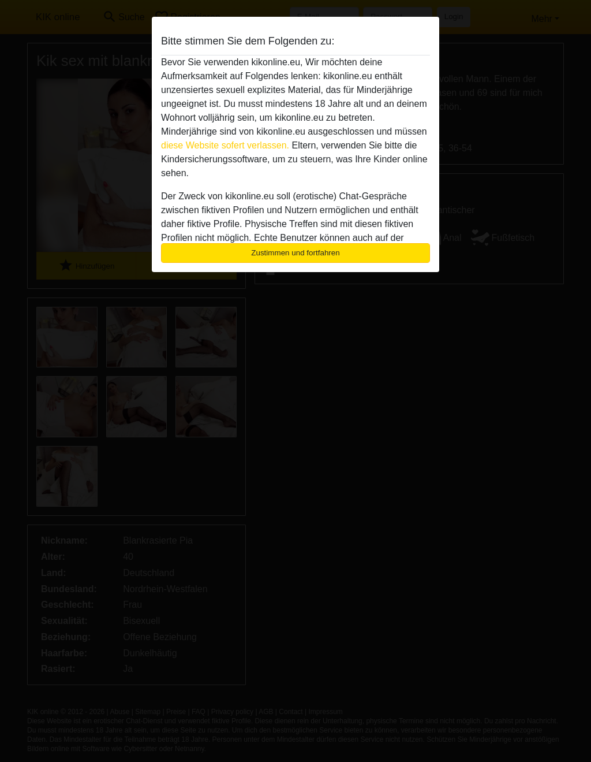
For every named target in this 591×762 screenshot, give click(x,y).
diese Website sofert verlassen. (225, 145)
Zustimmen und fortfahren (295, 252)
